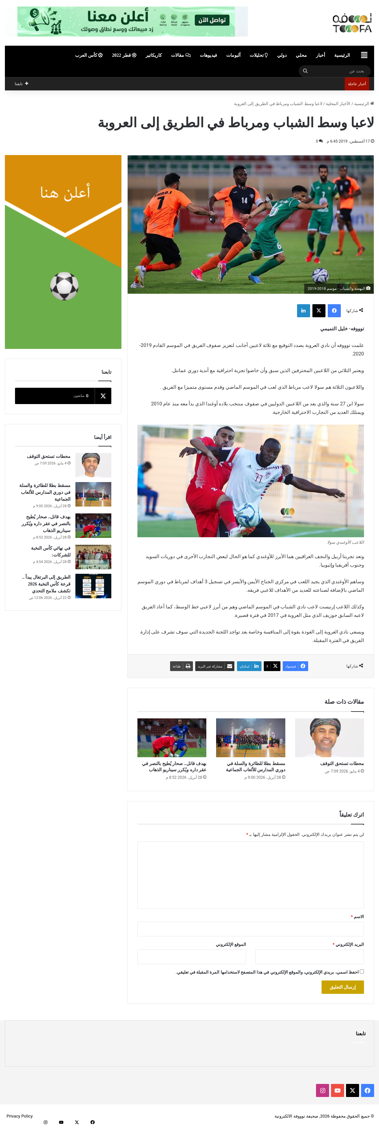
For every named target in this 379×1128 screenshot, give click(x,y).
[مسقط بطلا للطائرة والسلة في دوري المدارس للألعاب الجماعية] (250, 737)
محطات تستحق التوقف (342, 763)
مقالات (181, 55)
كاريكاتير (154, 55)
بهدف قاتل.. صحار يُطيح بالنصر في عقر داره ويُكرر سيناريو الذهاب (46, 523)
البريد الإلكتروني (348, 944)
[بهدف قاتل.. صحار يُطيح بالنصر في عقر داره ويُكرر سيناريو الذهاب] (171, 737)
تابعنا (361, 1033)
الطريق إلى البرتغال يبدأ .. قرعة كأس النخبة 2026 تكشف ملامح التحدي (46, 584)
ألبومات (233, 55)
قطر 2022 (124, 55)
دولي (282, 55)
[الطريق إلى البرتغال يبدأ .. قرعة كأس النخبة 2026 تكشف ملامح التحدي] (93, 586)
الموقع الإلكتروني (231, 944)
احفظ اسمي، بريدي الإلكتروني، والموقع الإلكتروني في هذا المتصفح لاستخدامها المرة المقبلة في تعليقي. (267, 972)
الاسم (357, 916)
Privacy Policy (20, 1116)
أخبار (320, 55)
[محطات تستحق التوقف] (329, 737)
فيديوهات (208, 55)
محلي (301, 55)
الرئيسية (342, 55)
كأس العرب (89, 55)
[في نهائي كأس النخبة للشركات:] (93, 557)
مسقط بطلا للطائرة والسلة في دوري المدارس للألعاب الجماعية (45, 492)
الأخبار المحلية (338, 103)
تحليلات (259, 55)
